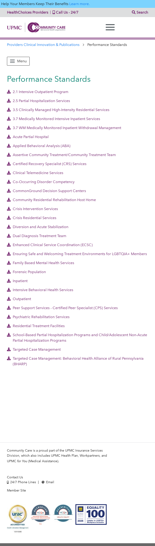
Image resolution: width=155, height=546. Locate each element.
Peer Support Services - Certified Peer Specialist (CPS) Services (62, 308)
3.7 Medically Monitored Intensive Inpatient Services (53, 119)
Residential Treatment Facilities (36, 326)
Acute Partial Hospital (28, 137)
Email (48, 482)
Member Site (16, 490)
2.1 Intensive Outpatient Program (37, 92)
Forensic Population (26, 272)
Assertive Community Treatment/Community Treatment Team (61, 155)
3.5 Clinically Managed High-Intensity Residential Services (58, 110)
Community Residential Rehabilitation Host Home (51, 200)
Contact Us (15, 477)
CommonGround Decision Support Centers (46, 191)
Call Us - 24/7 (64, 12)
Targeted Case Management (34, 349)
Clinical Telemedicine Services (35, 173)
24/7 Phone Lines (21, 482)
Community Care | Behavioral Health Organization (36, 27)
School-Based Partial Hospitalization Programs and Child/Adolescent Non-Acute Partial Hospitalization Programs (77, 338)
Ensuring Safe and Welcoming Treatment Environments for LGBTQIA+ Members (77, 254)
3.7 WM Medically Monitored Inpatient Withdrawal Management (64, 128)
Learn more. (79, 4)
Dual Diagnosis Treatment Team (36, 236)
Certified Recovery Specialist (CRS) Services (46, 164)
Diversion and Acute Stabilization (37, 227)
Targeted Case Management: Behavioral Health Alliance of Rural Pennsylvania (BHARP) (75, 361)
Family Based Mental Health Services (40, 263)
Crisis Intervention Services (32, 209)
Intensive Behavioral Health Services (40, 290)
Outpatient (19, 299)
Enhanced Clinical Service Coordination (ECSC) (50, 245)
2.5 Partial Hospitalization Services (38, 101)
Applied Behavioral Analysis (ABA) (38, 146)
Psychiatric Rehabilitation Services (38, 317)
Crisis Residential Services (31, 218)
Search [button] (140, 12)
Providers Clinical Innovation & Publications (43, 44)
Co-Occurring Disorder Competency (41, 182)
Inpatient (17, 281)
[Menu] (110, 27)
